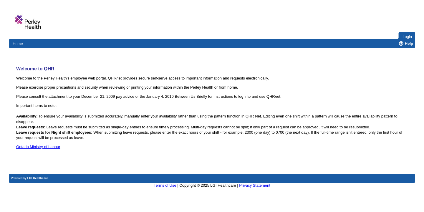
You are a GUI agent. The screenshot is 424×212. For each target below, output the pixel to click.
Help (406, 43)
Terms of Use (165, 185)
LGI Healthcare (37, 178)
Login (407, 36)
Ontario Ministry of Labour (38, 147)
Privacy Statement (254, 185)
